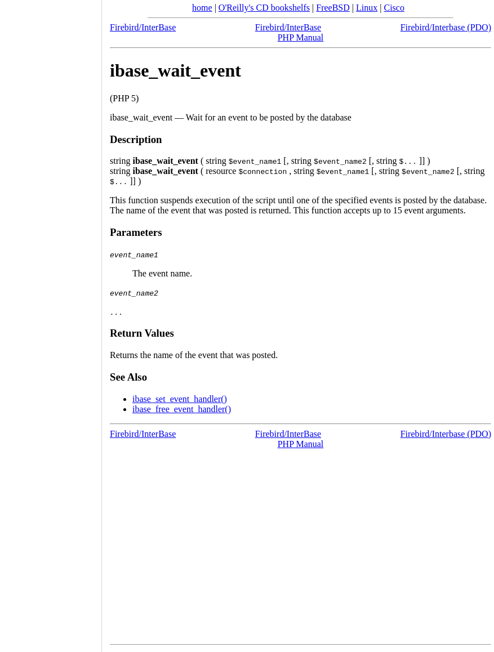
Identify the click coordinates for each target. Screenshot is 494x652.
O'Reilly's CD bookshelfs (264, 7)
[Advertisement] (51, 322)
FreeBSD (333, 7)
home (202, 7)
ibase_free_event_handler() (181, 409)
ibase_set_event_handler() (179, 399)
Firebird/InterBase (143, 27)
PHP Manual (301, 37)
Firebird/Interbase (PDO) (445, 27)
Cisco (394, 7)
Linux (366, 7)
